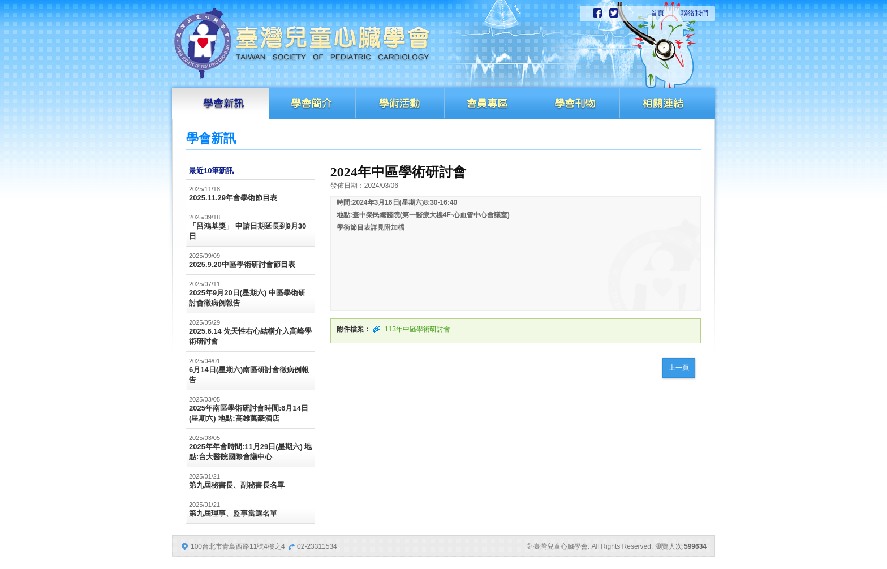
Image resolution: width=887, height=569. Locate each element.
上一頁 (679, 368)
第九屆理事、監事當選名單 (233, 513)
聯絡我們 (694, 13)
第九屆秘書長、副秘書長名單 (237, 485)
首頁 (657, 13)
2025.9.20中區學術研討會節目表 (242, 264)
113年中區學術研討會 (417, 329)
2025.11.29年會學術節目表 (233, 197)
